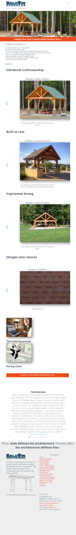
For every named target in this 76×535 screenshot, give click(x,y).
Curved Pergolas (44, 464)
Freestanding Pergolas (45, 459)
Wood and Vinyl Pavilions (46, 474)
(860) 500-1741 (52, 507)
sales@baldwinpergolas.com (51, 503)
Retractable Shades (44, 470)
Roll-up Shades (43, 472)
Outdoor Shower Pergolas (46, 467)
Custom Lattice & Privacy (46, 465)
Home (41, 457)
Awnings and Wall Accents (46, 469)
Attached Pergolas (44, 460)
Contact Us (42, 485)
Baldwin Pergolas (48, 505)
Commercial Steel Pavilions (47, 479)
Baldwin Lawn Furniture (46, 480)
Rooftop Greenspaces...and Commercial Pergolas (47, 476)
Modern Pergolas (44, 462)
